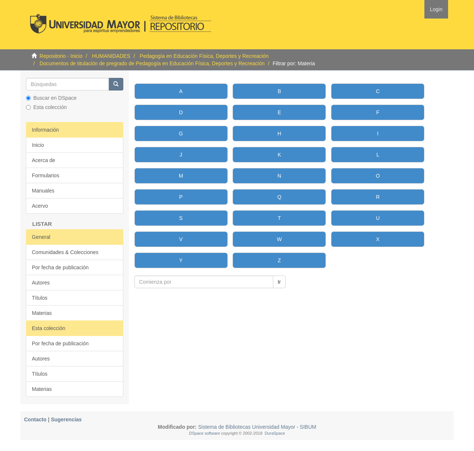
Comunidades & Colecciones (65, 252)
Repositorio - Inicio (61, 56)
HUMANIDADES (111, 56)
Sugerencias (66, 419)
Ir (279, 282)
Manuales (43, 191)
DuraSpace (275, 433)
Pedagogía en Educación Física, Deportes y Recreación (204, 56)
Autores (41, 283)
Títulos (39, 298)
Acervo (40, 206)
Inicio (38, 145)
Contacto (35, 419)
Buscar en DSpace (51, 98)
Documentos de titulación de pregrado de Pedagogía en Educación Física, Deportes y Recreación (152, 63)
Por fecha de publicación (60, 267)
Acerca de (43, 160)
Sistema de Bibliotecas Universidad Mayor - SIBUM (256, 427)
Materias (42, 313)
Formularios (45, 175)
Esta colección (46, 107)
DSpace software (204, 433)
